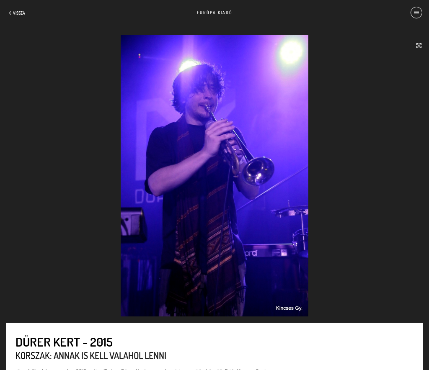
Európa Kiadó (215, 12)
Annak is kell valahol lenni (110, 355)
